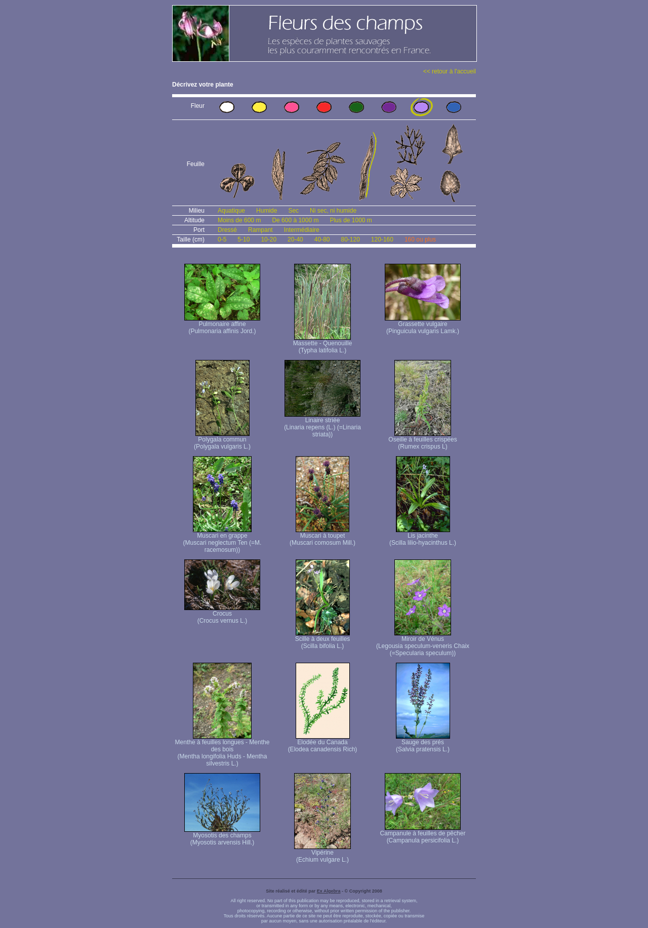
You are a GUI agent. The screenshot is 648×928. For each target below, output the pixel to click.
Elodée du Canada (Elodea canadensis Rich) (322, 743)
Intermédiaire (301, 229)
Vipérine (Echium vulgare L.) (322, 853)
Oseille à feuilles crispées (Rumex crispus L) (422, 440)
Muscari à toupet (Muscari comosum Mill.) (322, 536)
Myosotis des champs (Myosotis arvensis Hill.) (222, 836)
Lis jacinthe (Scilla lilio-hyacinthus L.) (422, 536)
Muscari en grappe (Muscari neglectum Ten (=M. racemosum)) (222, 540)
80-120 (350, 239)
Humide (266, 210)
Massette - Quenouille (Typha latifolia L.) (322, 344)
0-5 (222, 239)
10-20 (268, 239)
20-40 (295, 239)
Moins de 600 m (239, 220)
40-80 (322, 239)
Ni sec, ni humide (333, 210)
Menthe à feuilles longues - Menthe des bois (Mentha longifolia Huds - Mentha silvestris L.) (222, 750)
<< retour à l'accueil (449, 71)
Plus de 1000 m (351, 220)
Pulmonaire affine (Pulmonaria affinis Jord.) (222, 325)
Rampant (260, 229)
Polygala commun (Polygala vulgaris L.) (222, 440)
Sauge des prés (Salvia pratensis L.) (423, 743)
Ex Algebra (329, 891)
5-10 (243, 239)
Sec (293, 210)
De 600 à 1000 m (295, 220)
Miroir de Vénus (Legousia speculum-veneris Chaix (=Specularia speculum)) (422, 643)
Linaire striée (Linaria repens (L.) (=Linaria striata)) (322, 424)
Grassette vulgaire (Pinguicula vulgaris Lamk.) (423, 325)
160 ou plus (420, 239)
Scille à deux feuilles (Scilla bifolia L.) (322, 640)
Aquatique (231, 210)
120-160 (382, 239)
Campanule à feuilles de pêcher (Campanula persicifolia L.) (423, 834)
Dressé (227, 229)
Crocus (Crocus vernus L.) (222, 614)
